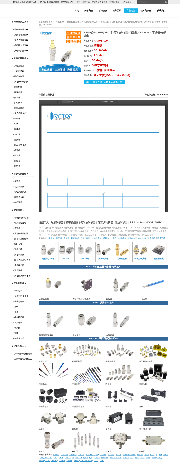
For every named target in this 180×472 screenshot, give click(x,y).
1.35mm (64, 454)
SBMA (126, 457)
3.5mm (103, 454)
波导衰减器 (19, 254)
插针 (16, 307)
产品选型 (131, 10)
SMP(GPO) (157, 457)
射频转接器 (19, 71)
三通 (83, 238)
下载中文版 (149, 94)
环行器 (17, 134)
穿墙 (88, 238)
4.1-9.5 (111, 454)
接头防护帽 (19, 317)
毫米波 (51, 238)
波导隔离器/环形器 (22, 275)
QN (90, 457)
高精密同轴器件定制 (23, 354)
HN (160, 454)
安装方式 (132, 238)
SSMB (69, 460)
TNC (96, 460)
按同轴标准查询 (21, 29)
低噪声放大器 (20, 192)
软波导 (17, 228)
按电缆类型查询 (21, 50)
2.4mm (81, 454)
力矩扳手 (18, 291)
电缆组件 (18, 92)
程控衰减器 (19, 186)
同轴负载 (18, 103)
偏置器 (17, 181)
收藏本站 (127, 2)
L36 (55, 457)
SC (131, 457)
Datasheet (162, 94)
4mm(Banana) (129, 454)
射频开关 (18, 202)
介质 (16, 312)
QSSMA (104, 457)
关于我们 (88, 10)
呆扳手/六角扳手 (21, 296)
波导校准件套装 (21, 239)
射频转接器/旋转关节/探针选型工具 (82, 22)
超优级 (59, 238)
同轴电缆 (18, 87)
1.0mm (56, 454)
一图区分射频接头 (118, 238)
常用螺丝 (18, 322)
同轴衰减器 (19, 108)
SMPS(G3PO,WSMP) (48, 460)
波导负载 (18, 249)
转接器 (108, 299)
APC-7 (140, 454)
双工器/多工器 (20, 145)
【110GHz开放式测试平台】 (24, 2)
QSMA (97, 457)
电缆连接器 (44, 299)
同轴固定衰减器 (46, 335)
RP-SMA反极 (116, 457)
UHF (102, 460)
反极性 (106, 238)
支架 (16, 333)
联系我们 (161, 10)
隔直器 (17, 97)
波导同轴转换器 (21, 81)
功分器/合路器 (20, 113)
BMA (146, 454)
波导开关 (18, 270)
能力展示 (116, 10)
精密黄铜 (75, 238)
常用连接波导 (20, 223)
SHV (137, 457)
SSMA (62, 460)
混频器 (17, 161)
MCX (61, 457)
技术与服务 (146, 10)
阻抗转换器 (19, 76)
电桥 (16, 124)
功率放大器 (19, 197)
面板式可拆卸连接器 (81, 299)
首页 (77, 10)
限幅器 (17, 166)
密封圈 (17, 328)
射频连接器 (19, 66)
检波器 (17, 150)
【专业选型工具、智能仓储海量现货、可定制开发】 (98, 2)
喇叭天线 (18, 244)
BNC (152, 454)
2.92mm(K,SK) (92, 454)
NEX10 (78, 457)
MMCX (68, 457)
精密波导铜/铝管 (21, 218)
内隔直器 (109, 335)
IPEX (165, 454)
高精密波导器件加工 (23, 359)
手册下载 (161, 238)
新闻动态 (102, 10)
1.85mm (73, 454)
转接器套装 (19, 338)
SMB (148, 457)
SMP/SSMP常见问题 (146, 238)
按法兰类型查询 (21, 40)
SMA (142, 457)
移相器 (17, 155)
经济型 (66, 238)
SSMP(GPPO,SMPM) (83, 460)
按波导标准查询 (21, 35)
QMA (85, 457)
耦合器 (17, 118)
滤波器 (17, 140)
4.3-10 (119, 454)
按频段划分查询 (21, 45)
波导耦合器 (19, 265)
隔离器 (17, 129)
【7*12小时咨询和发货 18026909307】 (56, 2)
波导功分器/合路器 (22, 260)
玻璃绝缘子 (19, 301)
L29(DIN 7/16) (46, 457)
